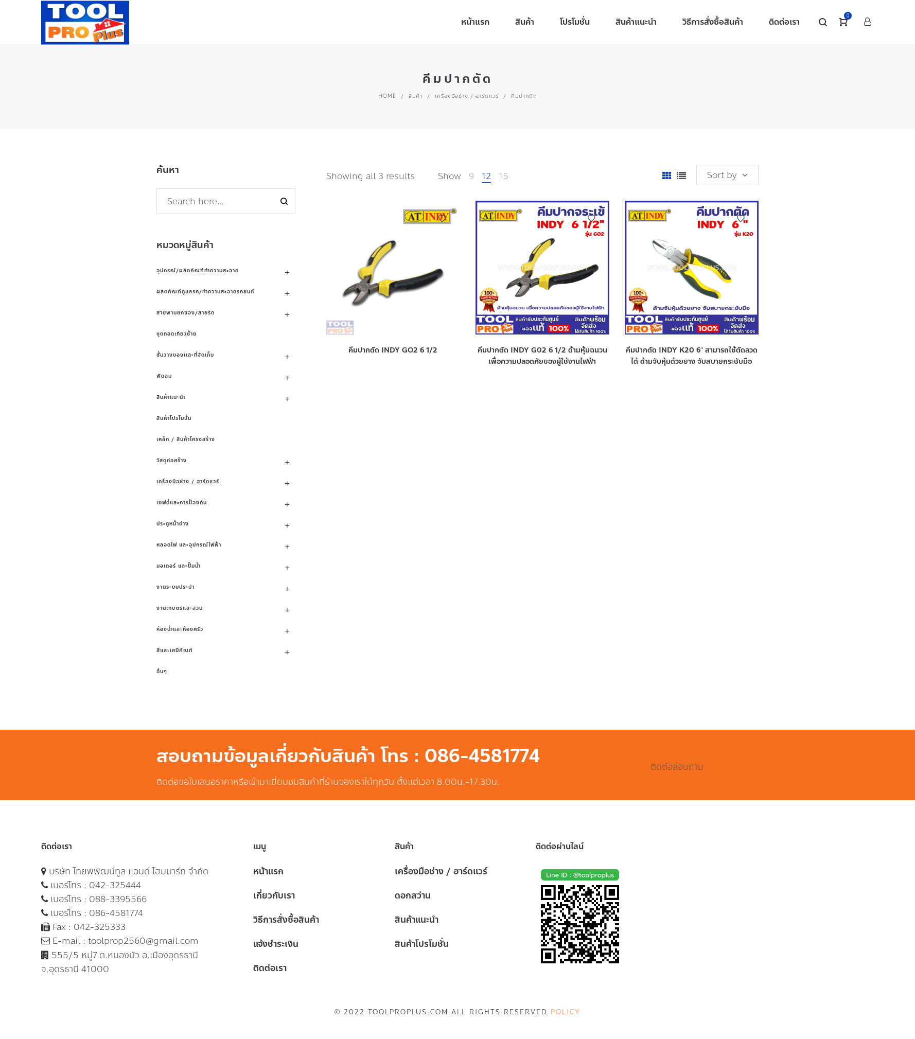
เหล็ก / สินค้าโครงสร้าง (185, 439)
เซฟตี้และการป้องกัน (181, 502)
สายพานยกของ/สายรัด (185, 312)
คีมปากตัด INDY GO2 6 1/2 (392, 350)
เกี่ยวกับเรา (274, 895)
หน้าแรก (268, 871)
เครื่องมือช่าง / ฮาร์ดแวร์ (467, 96)
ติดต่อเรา (270, 968)
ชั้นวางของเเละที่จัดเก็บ (185, 355)
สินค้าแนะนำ (170, 397)
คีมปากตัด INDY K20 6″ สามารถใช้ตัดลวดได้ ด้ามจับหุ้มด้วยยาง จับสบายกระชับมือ (692, 356)
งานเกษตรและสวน (179, 608)
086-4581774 (116, 913)
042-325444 (115, 885)
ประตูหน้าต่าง (172, 523)
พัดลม (164, 376)
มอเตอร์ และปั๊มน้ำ (178, 566)
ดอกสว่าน (413, 895)
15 (503, 176)
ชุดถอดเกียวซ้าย (176, 334)
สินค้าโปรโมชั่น (173, 418)
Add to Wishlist (442, 218)
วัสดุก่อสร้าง (171, 460)
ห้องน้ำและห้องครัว (179, 629)
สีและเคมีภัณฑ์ (174, 650)
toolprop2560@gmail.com (143, 940)
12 (486, 176)
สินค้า (416, 96)
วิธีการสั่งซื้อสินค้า (286, 919)
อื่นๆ (161, 671)
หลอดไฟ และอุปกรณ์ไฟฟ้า (188, 545)
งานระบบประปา (175, 587)
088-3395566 (118, 899)
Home (387, 96)
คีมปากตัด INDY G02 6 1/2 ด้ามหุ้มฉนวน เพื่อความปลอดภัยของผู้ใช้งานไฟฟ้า (542, 356)
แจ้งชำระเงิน (275, 943)
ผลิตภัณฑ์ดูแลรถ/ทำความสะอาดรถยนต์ (205, 291)
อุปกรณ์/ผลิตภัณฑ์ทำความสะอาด (197, 270)
